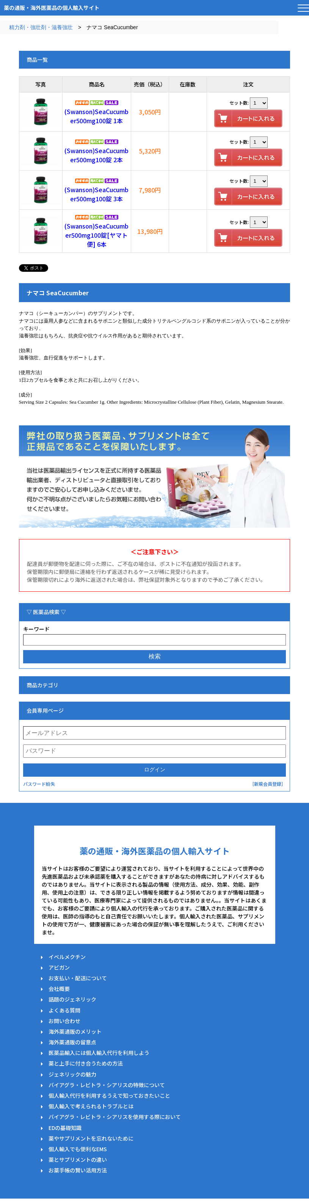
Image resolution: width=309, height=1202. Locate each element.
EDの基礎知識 (65, 1127)
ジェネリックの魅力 (72, 1074)
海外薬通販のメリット (75, 1031)
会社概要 (59, 988)
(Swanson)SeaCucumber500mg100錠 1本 (96, 116)
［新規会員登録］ (267, 783)
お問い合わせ (64, 1020)
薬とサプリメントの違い (78, 1159)
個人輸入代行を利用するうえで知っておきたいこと (109, 1095)
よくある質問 (64, 1010)
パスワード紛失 (39, 783)
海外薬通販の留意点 (72, 1042)
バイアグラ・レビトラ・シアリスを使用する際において (115, 1116)
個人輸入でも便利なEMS (78, 1149)
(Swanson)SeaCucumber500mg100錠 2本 (96, 155)
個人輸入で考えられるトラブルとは (91, 1106)
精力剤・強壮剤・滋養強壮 (41, 27)
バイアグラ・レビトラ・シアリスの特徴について (107, 1084)
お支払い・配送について (78, 978)
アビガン (59, 967)
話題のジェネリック (72, 999)
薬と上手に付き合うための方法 (86, 1063)
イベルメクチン (67, 956)
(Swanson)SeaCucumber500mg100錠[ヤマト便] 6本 (96, 235)
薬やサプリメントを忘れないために (91, 1138)
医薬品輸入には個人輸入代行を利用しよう (99, 1052)
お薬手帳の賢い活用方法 (78, 1170)
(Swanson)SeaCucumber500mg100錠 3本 (96, 194)
